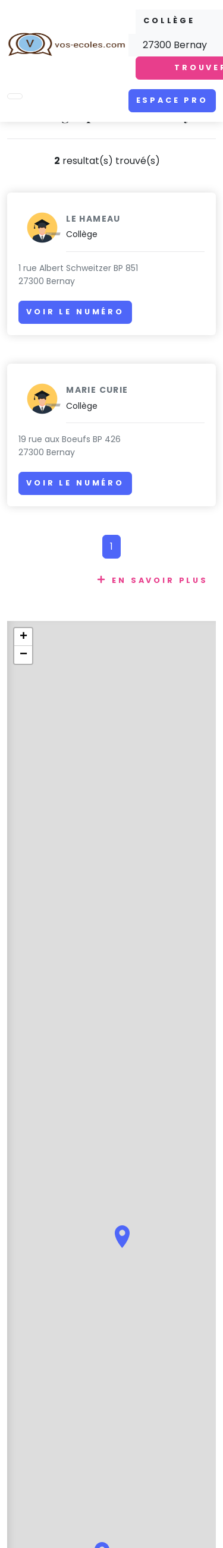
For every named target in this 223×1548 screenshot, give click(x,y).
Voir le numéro (75, 312)
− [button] (23, 655)
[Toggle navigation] (15, 96)
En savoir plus (160, 580)
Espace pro (172, 100)
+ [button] (23, 637)
